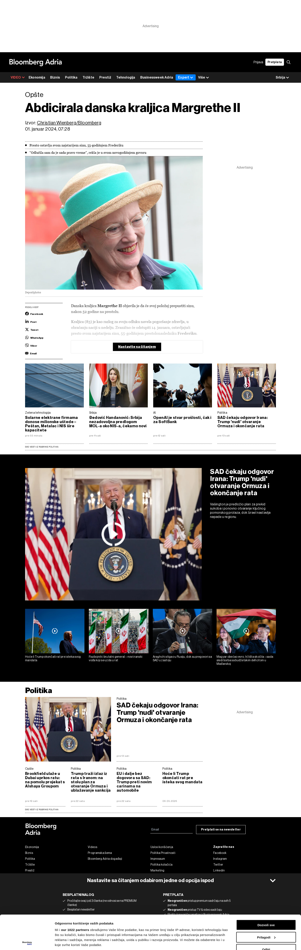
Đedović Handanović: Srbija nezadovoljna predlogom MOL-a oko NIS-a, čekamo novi (118, 422)
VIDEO (18, 77)
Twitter (218, 864)
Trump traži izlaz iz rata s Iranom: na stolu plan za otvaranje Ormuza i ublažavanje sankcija (91, 782)
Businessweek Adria (156, 77)
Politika (71, 77)
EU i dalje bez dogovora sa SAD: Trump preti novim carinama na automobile (134, 782)
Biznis (55, 77)
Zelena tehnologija (38, 412)
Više (203, 77)
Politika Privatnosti (162, 853)
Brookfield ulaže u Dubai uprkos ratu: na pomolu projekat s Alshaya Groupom (45, 780)
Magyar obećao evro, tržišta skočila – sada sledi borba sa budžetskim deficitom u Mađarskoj (245, 660)
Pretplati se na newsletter (221, 829)
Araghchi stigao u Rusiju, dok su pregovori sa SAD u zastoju (182, 658)
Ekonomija (37, 77)
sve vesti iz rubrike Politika (41, 809)
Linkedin (219, 870)
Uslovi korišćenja (161, 847)
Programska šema (100, 853)
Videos (92, 847)
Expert (185, 77)
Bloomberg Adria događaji (105, 858)
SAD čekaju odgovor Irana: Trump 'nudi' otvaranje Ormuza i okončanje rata (242, 422)
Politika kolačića (161, 864)
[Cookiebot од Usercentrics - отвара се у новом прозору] (27, 942)
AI (154, 412)
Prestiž (105, 77)
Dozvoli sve (266, 891)
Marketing (157, 870)
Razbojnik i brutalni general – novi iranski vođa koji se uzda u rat (115, 658)
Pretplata (275, 62)
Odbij (266, 915)
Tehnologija (125, 77)
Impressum (157, 858)
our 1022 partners (75, 895)
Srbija (93, 412)
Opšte (29, 768)
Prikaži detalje (65, 942)
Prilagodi (266, 903)
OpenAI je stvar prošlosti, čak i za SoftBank (182, 420)
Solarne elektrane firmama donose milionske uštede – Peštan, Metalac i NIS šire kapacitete (51, 424)
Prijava (258, 62)
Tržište (88, 77)
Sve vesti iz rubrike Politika (41, 447)
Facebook (219, 853)
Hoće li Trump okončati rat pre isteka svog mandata (53, 658)
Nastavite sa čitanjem (137, 347)
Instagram (220, 858)
